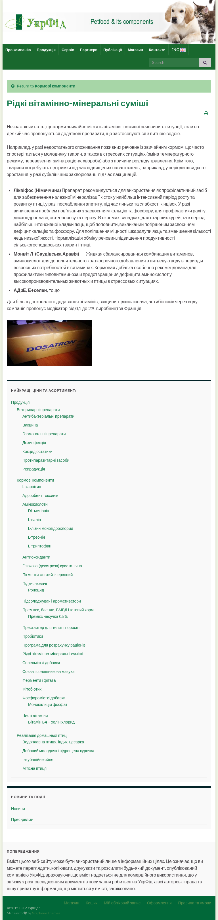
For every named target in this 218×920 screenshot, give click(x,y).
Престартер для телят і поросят (51, 627)
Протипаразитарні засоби (45, 460)
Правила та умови (194, 902)
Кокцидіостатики (37, 451)
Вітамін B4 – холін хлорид (51, 722)
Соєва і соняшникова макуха (48, 671)
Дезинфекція (34, 442)
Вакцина (30, 425)
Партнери (88, 49)
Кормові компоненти (55, 85)
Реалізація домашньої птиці (42, 735)
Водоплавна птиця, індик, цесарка (53, 741)
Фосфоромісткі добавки (44, 697)
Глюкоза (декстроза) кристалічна (52, 565)
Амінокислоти (35, 504)
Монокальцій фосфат (47, 704)
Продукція (46, 49)
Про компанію (18, 49)
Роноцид (36, 589)
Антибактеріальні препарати (48, 416)
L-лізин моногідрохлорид (50, 528)
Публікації (112, 49)
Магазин (135, 49)
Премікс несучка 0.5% (48, 616)
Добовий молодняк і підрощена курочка (58, 750)
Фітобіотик (31, 689)
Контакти (157, 49)
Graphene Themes (46, 913)
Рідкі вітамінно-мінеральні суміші (52, 653)
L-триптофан (39, 545)
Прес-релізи (22, 819)
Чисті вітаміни (35, 715)
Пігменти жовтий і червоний (47, 574)
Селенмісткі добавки (41, 662)
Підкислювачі (34, 583)
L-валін (34, 519)
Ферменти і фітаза (39, 680)
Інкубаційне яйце (37, 759)
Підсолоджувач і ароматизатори (51, 601)
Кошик (91, 902)
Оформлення (159, 902)
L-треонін (36, 537)
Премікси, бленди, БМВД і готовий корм (58, 609)
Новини (18, 808)
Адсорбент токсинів (40, 495)
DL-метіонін (38, 510)
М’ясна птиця (34, 768)
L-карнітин (31, 486)
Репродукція (33, 469)
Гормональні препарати (44, 433)
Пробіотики (32, 636)
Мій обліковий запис (122, 902)
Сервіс (68, 49)
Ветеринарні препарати (38, 409)
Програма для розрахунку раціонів (53, 645)
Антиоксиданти (36, 557)
